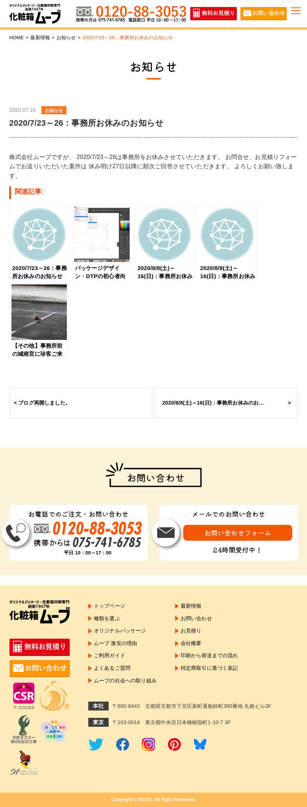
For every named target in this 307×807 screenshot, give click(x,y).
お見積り (191, 631)
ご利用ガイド (109, 655)
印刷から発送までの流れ (209, 655)
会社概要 (191, 643)
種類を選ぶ (107, 618)
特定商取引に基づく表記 (209, 668)
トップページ (109, 606)
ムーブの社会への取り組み (125, 680)
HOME (16, 37)
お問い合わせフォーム (238, 532)
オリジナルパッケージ (120, 631)
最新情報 (40, 37)
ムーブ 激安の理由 (115, 643)
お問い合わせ (196, 618)
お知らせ (66, 37)
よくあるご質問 (112, 668)
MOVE (145, 799)
